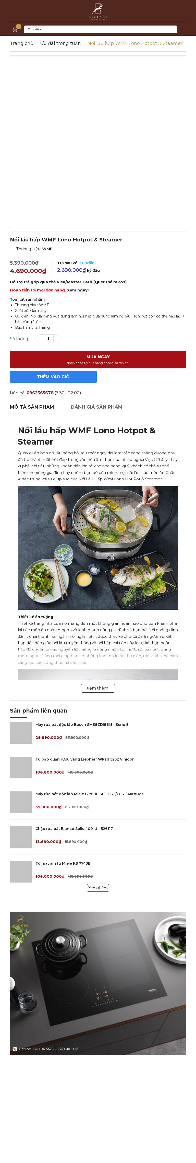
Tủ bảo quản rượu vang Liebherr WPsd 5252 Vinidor (84, 759)
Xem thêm (98, 888)
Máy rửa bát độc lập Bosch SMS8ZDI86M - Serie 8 (82, 724)
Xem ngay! (78, 290)
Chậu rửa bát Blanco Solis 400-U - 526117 (74, 828)
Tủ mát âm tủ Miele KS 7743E (62, 863)
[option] (98, 143)
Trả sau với (75, 262)
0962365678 (40, 392)
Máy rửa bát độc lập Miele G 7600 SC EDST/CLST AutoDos (89, 794)
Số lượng (19, 338)
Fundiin (87, 262)
